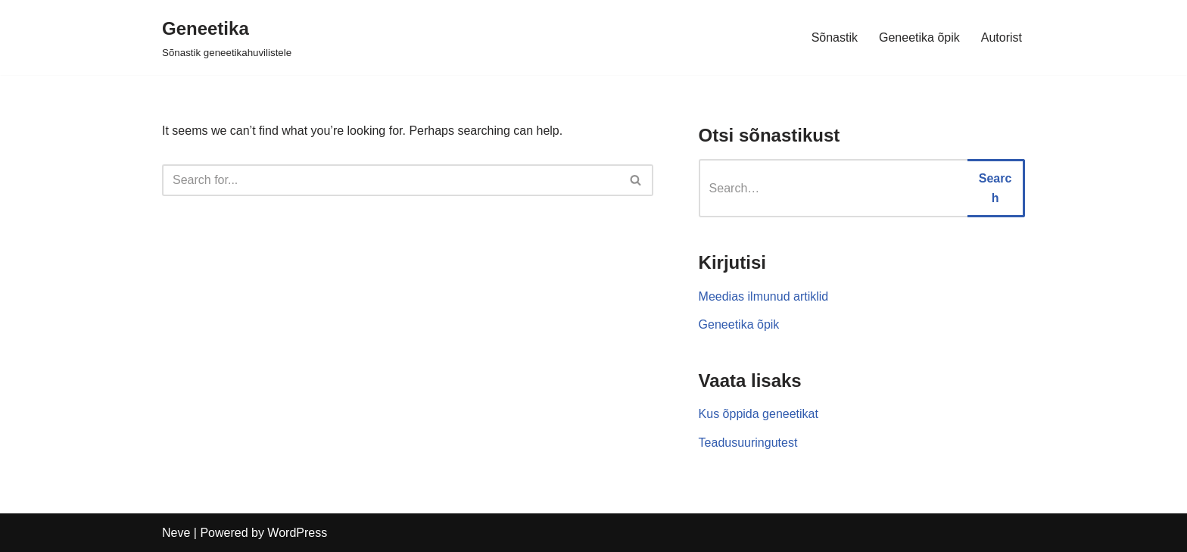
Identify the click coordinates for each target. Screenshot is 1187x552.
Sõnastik (835, 37)
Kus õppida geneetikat (758, 413)
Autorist (1001, 37)
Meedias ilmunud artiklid (764, 296)
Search (995, 188)
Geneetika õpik (919, 37)
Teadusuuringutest (748, 442)
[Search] (390, 180)
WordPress (297, 532)
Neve (176, 532)
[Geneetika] (226, 37)
